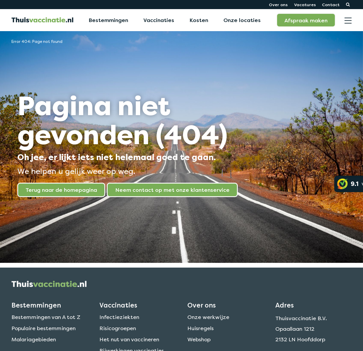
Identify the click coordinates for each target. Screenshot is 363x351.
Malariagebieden (33, 346)
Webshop (199, 346)
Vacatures (305, 4)
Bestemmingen (108, 19)
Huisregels (200, 335)
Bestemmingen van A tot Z (45, 323)
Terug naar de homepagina (61, 189)
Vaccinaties (158, 19)
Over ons (278, 4)
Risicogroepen (117, 335)
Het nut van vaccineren (129, 346)
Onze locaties (242, 19)
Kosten (198, 19)
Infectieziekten (119, 323)
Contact (331, 4)
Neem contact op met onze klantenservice (172, 189)
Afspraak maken (306, 20)
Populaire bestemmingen (43, 335)
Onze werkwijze (208, 323)
